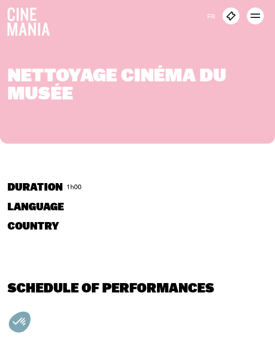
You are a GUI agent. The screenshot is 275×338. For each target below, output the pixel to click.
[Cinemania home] (32, 19)
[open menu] (255, 16)
